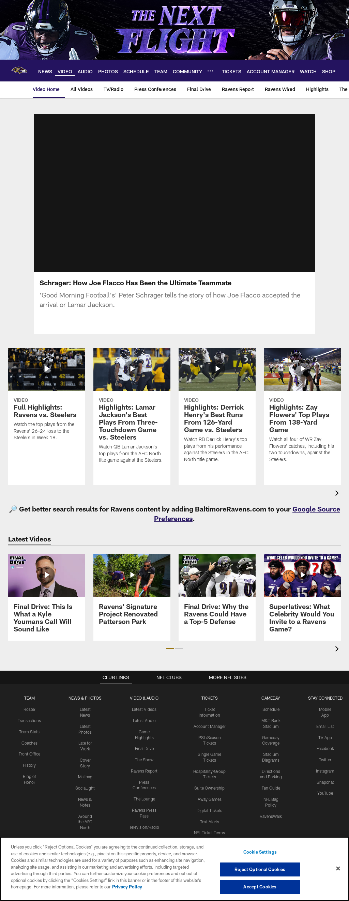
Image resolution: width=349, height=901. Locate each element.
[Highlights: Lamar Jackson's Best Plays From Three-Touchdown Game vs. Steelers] (131, 410)
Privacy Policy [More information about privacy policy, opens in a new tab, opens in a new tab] (127, 886)
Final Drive (144, 748)
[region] (174, 869)
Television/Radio (144, 827)
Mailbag (85, 776)
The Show (144, 759)
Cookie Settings (260, 852)
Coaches (29, 742)
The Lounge (144, 798)
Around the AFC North (85, 822)
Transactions (29, 720)
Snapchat (325, 782)
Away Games (210, 799)
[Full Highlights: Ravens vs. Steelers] (46, 398)
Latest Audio (144, 720)
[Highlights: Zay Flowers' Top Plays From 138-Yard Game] (302, 409)
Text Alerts (209, 821)
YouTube (325, 793)
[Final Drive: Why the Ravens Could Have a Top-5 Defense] (217, 593)
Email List (325, 726)
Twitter (325, 759)
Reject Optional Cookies (259, 869)
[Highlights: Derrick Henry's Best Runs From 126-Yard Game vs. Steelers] (217, 409)
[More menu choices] (210, 71)
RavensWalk (271, 816)
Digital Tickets (209, 810)
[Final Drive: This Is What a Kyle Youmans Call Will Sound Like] (46, 597)
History (29, 765)
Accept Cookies (259, 886)
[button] (169, 648)
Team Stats (29, 731)
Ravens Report (144, 770)
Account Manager (210, 726)
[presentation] (338, 494)
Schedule (270, 709)
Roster (29, 709)
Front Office (29, 753)
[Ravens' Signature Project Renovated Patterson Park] (131, 593)
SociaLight (85, 787)
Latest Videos (144, 709)
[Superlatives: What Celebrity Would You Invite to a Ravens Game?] (302, 597)
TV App (325, 737)
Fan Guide (271, 787)
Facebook (325, 748)
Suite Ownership (209, 787)
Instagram (325, 770)
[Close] (338, 868)
